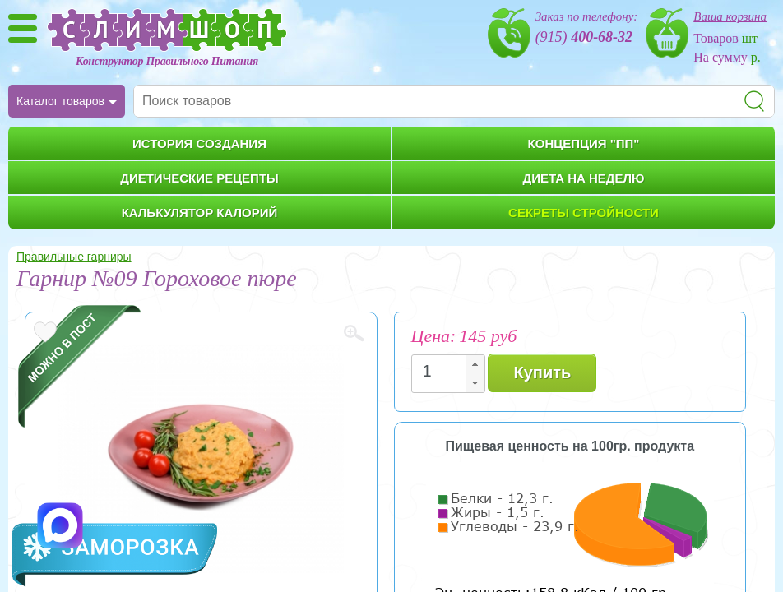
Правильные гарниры (74, 256)
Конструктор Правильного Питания (167, 61)
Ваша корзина (730, 16)
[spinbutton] (443, 371)
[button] (475, 364)
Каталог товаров (60, 101)
